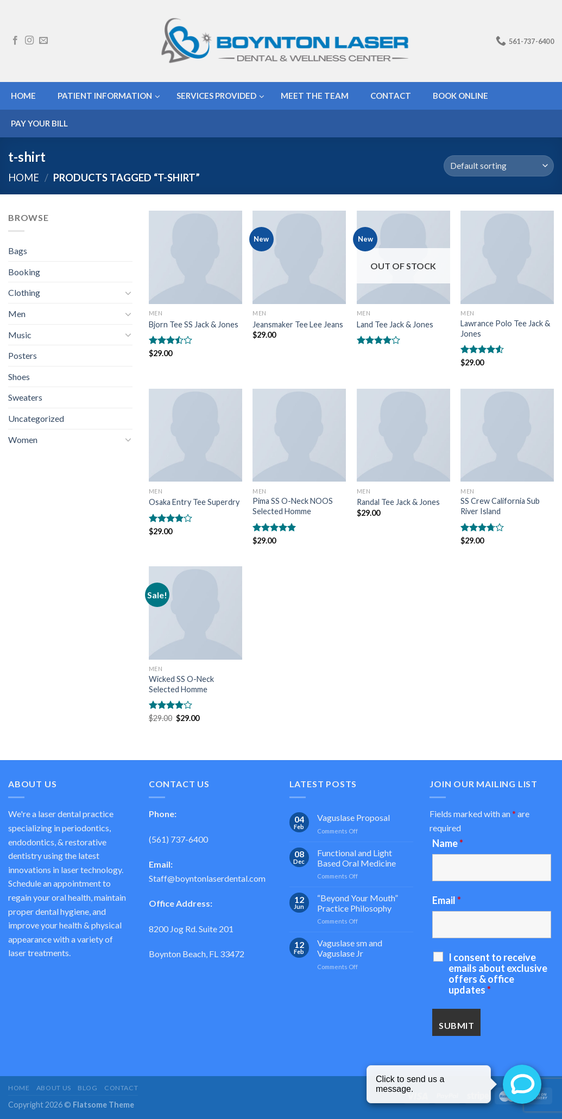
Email (446, 900)
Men (17, 313)
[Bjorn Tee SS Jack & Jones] (195, 257)
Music (19, 335)
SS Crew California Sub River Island (500, 506)
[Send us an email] (43, 41)
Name (447, 843)
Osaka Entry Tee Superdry (194, 502)
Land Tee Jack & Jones (395, 324)
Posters (22, 355)
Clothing (24, 292)
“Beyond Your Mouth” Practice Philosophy (357, 903)
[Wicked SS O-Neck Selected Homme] (195, 613)
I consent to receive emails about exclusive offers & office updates (498, 973)
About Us (53, 1088)
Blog (87, 1088)
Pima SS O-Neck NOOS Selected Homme (292, 506)
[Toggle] (128, 292)
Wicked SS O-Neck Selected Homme (181, 684)
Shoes (19, 376)
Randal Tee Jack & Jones (398, 502)
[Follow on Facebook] (15, 41)
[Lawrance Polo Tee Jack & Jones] (507, 257)
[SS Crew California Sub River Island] (507, 435)
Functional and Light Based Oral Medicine (356, 858)
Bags (17, 250)
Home (23, 178)
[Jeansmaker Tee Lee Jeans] (299, 257)
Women (22, 439)
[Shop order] (499, 165)
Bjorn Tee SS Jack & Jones (193, 324)
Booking (24, 272)
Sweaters (25, 397)
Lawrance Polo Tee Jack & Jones (505, 328)
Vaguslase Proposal (353, 817)
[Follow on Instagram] (29, 41)
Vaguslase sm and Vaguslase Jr (349, 948)
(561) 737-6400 (178, 839)
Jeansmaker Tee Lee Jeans (297, 324)
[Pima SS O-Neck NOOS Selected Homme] (299, 435)
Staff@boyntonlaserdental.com (207, 878)
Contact (121, 1088)
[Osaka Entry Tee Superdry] (195, 435)
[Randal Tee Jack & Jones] (403, 435)
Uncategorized (36, 418)
